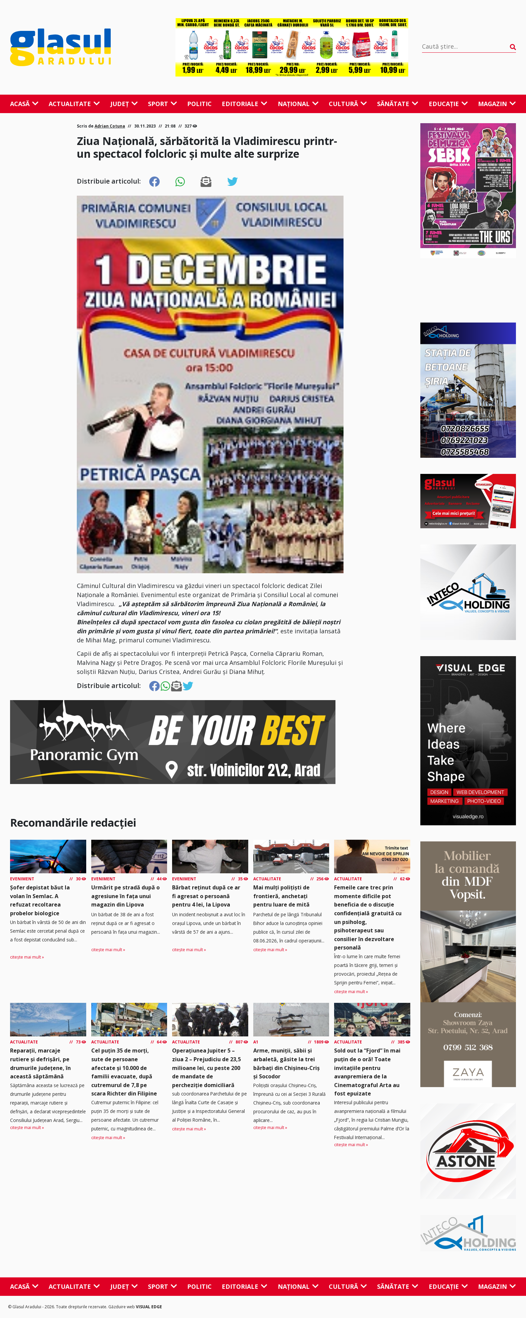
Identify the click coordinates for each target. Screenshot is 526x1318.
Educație (448, 104)
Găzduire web (122, 1307)
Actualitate (74, 104)
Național (298, 104)
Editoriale (244, 104)
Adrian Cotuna (110, 126)
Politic (199, 104)
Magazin (497, 104)
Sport (162, 104)
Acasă (24, 104)
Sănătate (397, 104)
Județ (124, 104)
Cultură (348, 104)
